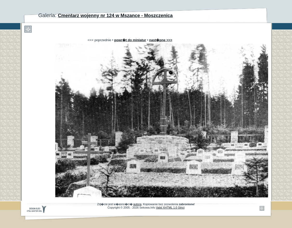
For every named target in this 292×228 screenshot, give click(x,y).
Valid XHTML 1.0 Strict (170, 207)
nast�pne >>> (160, 40)
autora (137, 204)
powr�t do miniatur (130, 40)
